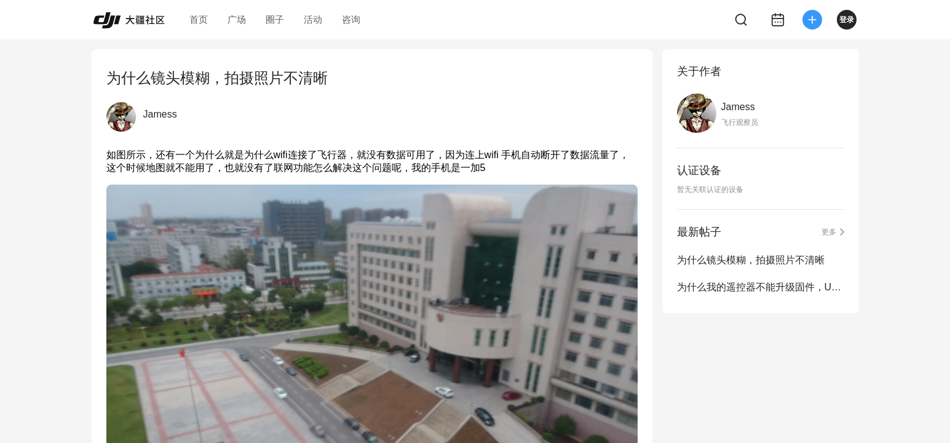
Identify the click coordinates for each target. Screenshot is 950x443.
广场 (237, 19)
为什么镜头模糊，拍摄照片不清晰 (751, 260)
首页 (198, 19)
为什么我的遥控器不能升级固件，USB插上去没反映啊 (760, 287)
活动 (313, 19)
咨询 (351, 19)
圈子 (275, 19)
